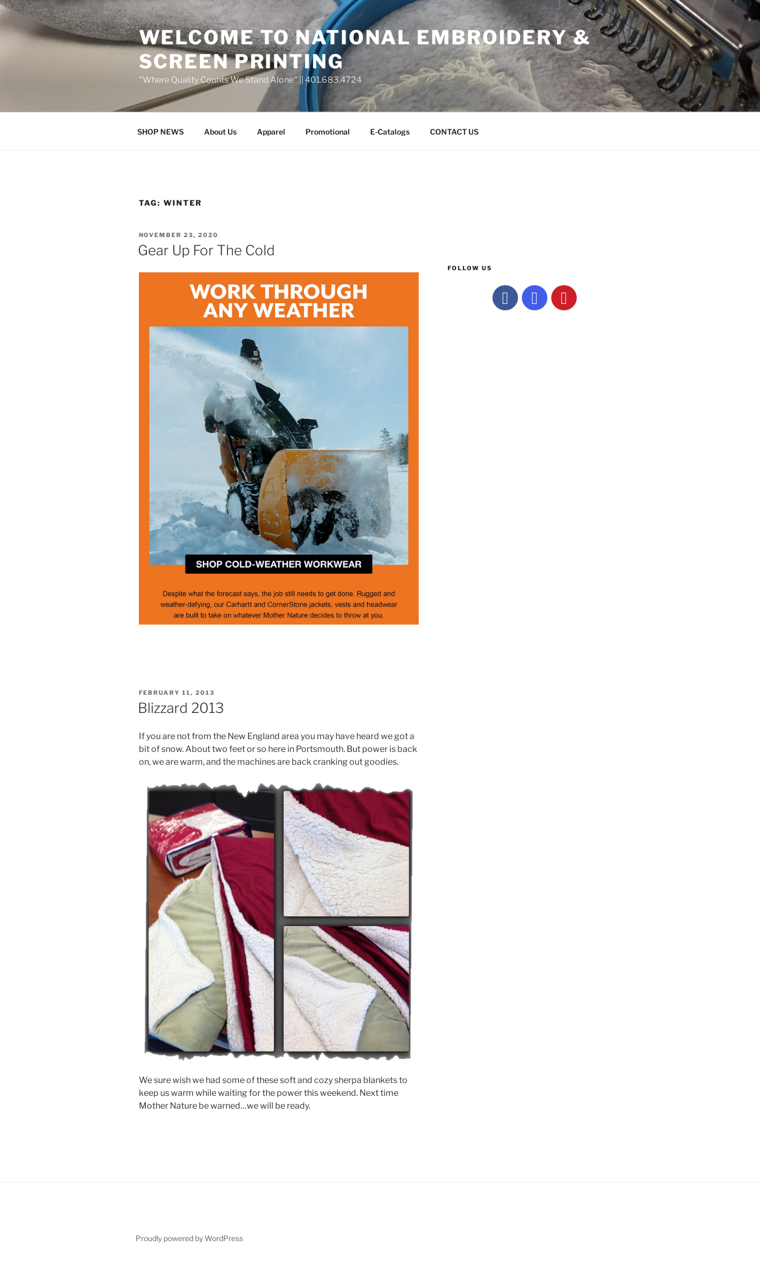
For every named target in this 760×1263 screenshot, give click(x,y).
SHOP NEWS (160, 131)
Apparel (271, 131)
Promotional (327, 131)
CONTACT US (454, 131)
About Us (220, 131)
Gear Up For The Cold (206, 250)
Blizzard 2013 (181, 708)
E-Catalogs (390, 131)
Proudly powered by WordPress (189, 1238)
